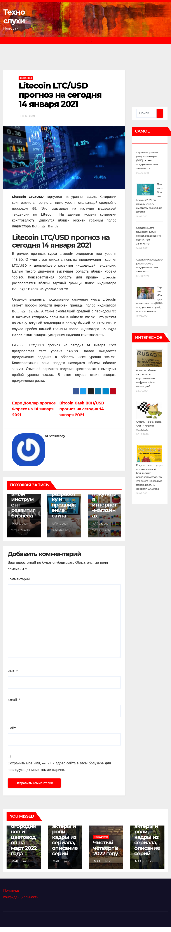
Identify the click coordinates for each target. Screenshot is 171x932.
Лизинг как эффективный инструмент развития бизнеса (23, 496)
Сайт (12, 728)
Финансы (26, 78)
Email (14, 700)
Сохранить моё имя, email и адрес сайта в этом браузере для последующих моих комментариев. (59, 766)
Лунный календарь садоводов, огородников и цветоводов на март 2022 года (24, 826)
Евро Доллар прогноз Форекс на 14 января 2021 (34, 408)
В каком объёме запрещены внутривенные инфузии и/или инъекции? (146, 378)
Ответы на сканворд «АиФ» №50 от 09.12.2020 (148, 425)
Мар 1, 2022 (21, 861)
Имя (13, 671)
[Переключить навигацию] (89, 40)
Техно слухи (14, 16)
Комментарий (19, 579)
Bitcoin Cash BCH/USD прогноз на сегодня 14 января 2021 (81, 408)
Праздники (101, 837)
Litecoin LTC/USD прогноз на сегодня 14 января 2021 (60, 94)
